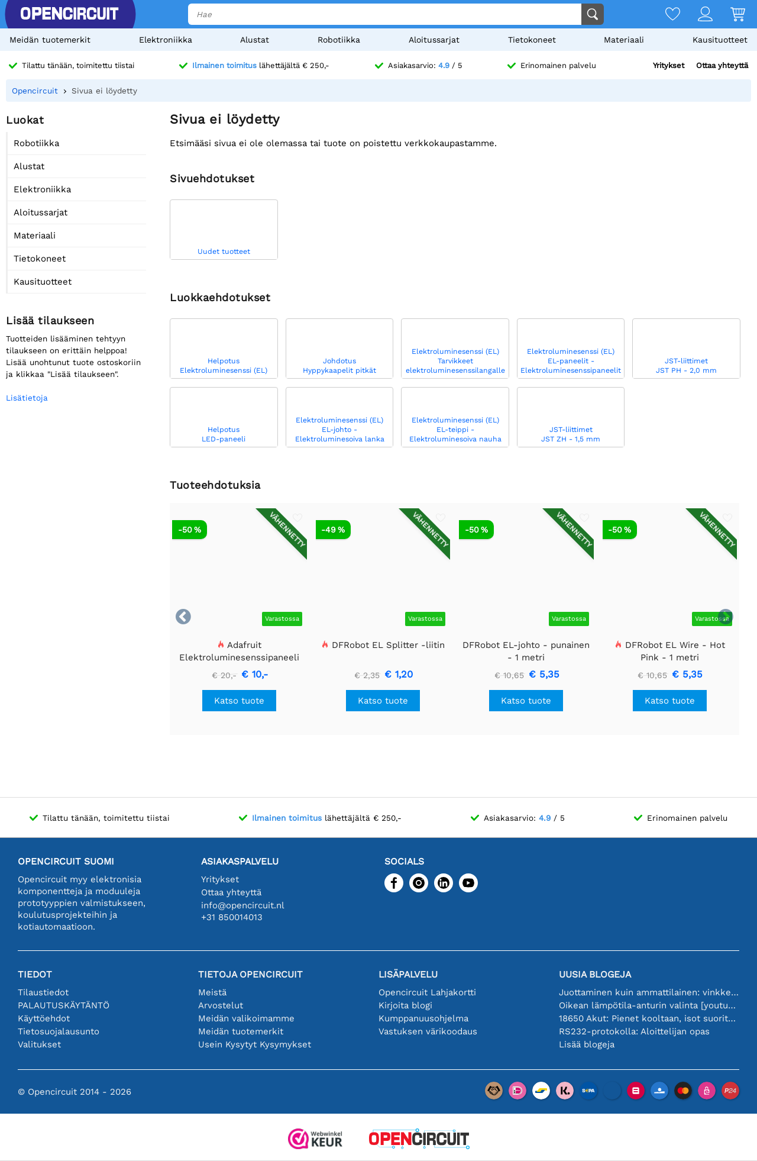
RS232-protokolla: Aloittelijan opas (634, 1031)
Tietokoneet (532, 39)
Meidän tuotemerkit (49, 39)
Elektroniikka (165, 39)
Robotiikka (339, 39)
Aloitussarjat (434, 39)
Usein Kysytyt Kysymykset (254, 1044)
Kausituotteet (720, 39)
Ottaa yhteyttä (722, 65)
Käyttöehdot (44, 1018)
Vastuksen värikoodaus (427, 1031)
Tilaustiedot (43, 992)
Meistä (212, 992)
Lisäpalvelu (408, 974)
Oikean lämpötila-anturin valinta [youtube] (649, 1005)
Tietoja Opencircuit (250, 974)
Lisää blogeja (586, 1044)
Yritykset (668, 65)
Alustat (254, 39)
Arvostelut (220, 1005)
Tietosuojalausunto (58, 1031)
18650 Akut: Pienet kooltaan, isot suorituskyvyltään (649, 1018)
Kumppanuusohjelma (423, 1018)
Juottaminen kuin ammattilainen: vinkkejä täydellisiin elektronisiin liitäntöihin (649, 992)
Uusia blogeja (595, 974)
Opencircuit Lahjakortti (427, 992)
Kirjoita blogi (405, 1005)
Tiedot (35, 974)
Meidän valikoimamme (246, 1018)
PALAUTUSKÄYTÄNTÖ (63, 1005)
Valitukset (39, 1044)
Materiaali (624, 39)
